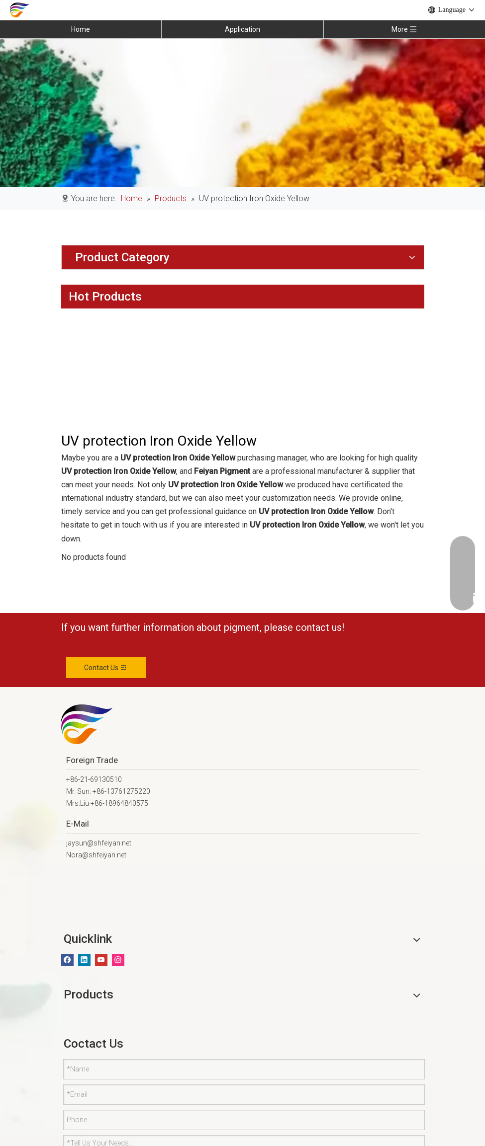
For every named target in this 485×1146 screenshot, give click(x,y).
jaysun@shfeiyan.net (98, 843)
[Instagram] (118, 960)
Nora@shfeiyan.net (96, 855)
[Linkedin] (84, 960)
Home (80, 29)
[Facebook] (67, 960)
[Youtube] (101, 960)
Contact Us (105, 668)
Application (242, 29)
